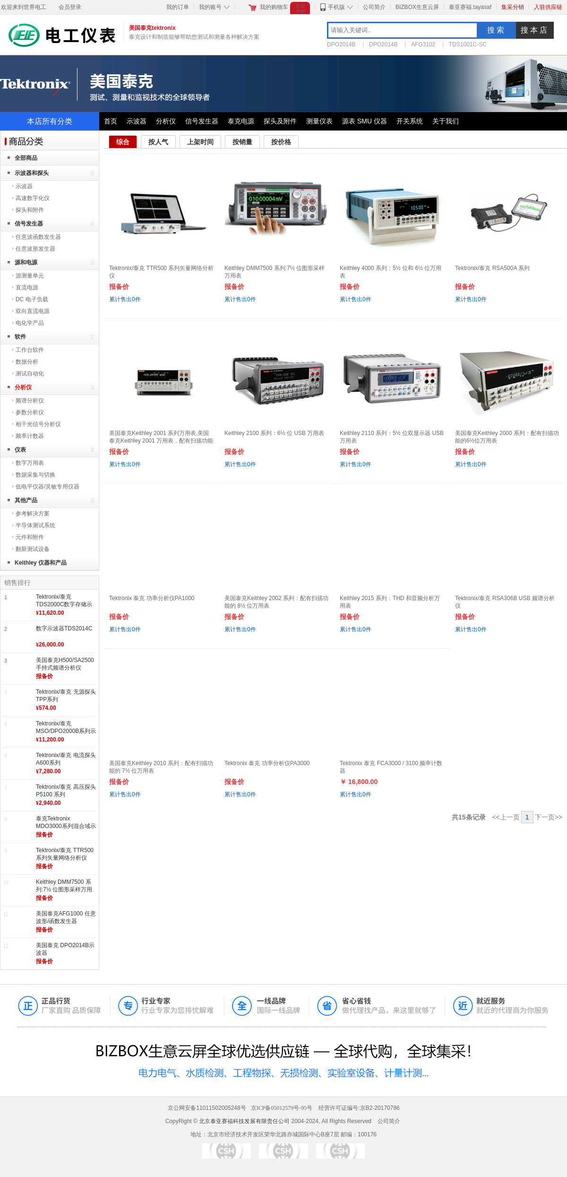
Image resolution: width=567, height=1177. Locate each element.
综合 (122, 142)
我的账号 (210, 7)
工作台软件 (30, 350)
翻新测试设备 (33, 549)
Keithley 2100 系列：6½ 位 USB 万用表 (274, 433)
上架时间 (200, 142)
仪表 (20, 449)
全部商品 (26, 158)
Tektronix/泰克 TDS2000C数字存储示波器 (64, 604)
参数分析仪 (30, 412)
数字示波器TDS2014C (64, 628)
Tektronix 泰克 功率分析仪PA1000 (152, 598)
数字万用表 (30, 463)
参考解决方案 (33, 513)
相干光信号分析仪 (38, 424)
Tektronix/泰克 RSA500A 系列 (492, 268)
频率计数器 (30, 436)
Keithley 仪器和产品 (41, 562)
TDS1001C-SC (468, 44)
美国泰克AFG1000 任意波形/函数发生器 (66, 917)
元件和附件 (30, 537)
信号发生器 (201, 121)
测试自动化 (30, 373)
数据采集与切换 (35, 474)
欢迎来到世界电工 (23, 7)
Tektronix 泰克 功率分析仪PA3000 (267, 763)
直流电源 (27, 287)
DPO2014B (341, 44)
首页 (110, 121)
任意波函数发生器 (38, 237)
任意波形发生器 (35, 248)
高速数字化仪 (33, 198)
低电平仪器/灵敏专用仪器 (47, 486)
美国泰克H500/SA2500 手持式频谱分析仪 (65, 664)
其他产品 (26, 500)
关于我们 (445, 121)
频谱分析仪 (30, 400)
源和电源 (26, 262)
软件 (20, 336)
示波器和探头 (32, 173)
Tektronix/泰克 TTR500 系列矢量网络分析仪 (65, 854)
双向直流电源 (33, 311)
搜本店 (535, 30)
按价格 (281, 142)
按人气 (158, 142)
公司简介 (374, 7)
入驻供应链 (548, 7)
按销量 (242, 142)
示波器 (136, 121)
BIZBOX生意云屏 (417, 7)
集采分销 (512, 7)
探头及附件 (280, 121)
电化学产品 (30, 323)
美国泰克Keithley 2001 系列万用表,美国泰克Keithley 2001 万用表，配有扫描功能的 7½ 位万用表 (161, 440)
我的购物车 (274, 7)
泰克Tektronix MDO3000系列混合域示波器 (66, 826)
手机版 (336, 7)
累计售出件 (125, 299)
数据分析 (27, 361)
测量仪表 (319, 121)
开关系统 (409, 121)
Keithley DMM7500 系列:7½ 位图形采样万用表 (64, 889)
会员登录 (70, 7)
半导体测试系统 (35, 525)
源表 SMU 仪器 (364, 121)
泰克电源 (241, 121)
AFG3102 (423, 44)
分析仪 (166, 121)
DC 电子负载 (32, 299)
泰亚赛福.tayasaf (470, 7)
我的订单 (177, 7)
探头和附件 (30, 210)
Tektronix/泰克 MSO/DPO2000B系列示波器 (66, 730)
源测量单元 (30, 275)
